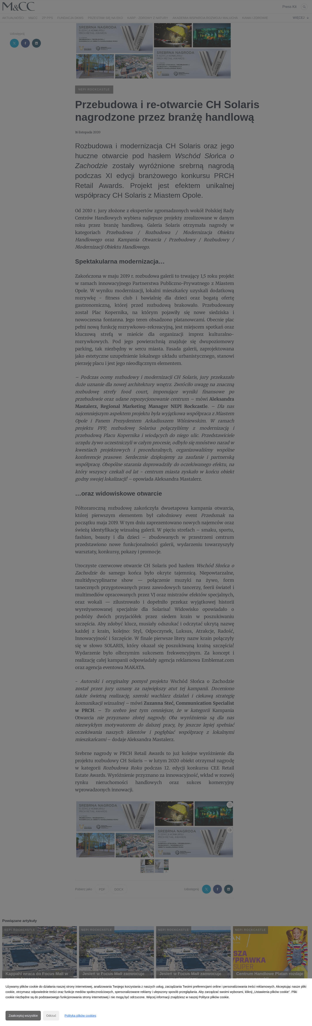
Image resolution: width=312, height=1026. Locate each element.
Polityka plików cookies (80, 1015)
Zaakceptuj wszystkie (23, 1015)
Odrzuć (51, 1015)
